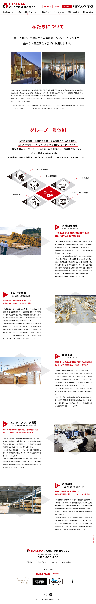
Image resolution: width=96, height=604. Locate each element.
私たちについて (8, 12)
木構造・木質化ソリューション (27, 12)
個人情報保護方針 (66, 562)
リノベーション (59, 12)
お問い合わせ (67, 6)
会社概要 (57, 6)
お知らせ (54, 562)
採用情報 (46, 6)
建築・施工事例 (73, 12)
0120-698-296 (48, 557)
